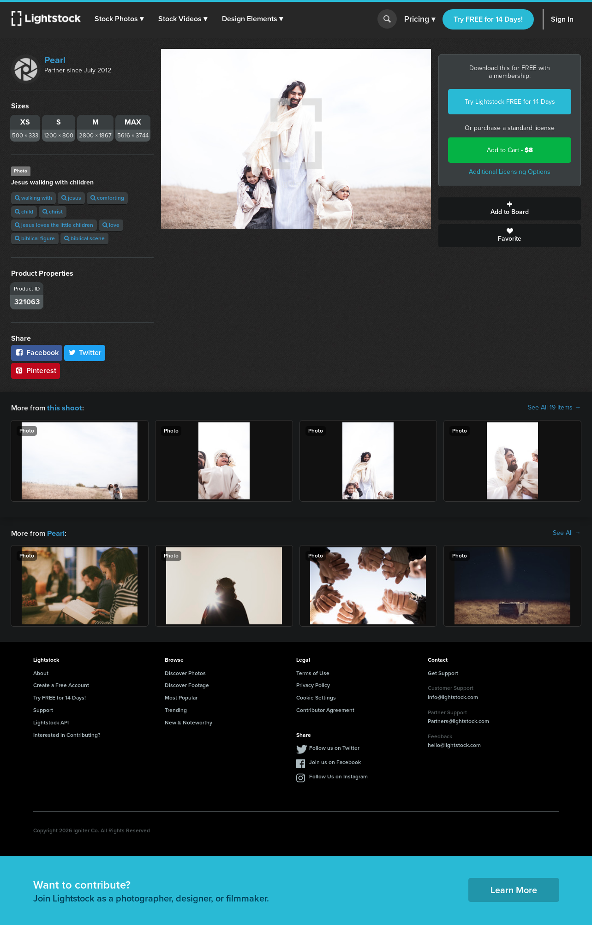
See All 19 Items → (554, 407)
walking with (33, 198)
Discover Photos (185, 672)
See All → (567, 532)
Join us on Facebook (335, 761)
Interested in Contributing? (67, 734)
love (111, 225)
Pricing (419, 19)
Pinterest (35, 370)
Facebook (37, 352)
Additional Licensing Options (509, 172)
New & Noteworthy (188, 721)
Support (43, 709)
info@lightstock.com (453, 696)
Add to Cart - (510, 150)
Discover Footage (187, 684)
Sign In (562, 19)
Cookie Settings (316, 697)
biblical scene (84, 238)
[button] (119, 19)
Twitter (85, 352)
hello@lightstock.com (454, 744)
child (24, 212)
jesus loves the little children (54, 225)
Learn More (513, 889)
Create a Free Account (61, 684)
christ (52, 212)
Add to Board (509, 209)
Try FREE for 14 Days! (488, 19)
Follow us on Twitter (334, 747)
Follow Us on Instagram (338, 775)
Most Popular (181, 697)
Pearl (55, 60)
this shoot (63, 407)
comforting (107, 198)
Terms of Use (312, 672)
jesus (71, 198)
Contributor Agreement (325, 709)
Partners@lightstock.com (458, 720)
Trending (176, 709)
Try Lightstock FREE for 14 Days (510, 102)
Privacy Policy (313, 684)
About (40, 672)
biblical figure (35, 238)
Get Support (443, 672)
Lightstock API (51, 721)
